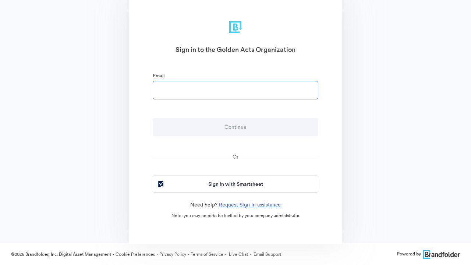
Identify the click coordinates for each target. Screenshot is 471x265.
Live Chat (238, 254)
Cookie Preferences (135, 254)
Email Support (266, 254)
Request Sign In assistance (250, 204)
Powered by (428, 254)
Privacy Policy (172, 254)
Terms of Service (207, 254)
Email (158, 76)
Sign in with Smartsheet (210, 184)
